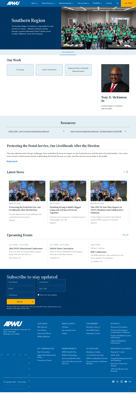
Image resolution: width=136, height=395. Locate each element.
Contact (109, 3)
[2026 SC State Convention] (68, 251)
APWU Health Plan (69, 352)
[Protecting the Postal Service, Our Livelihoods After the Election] (27, 200)
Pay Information (43, 352)
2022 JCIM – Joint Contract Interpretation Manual (36, 131)
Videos (64, 333)
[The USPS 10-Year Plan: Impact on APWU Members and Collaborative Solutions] (108, 202)
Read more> (12, 161)
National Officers (44, 333)
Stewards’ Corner (93, 333)
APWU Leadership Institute (96, 358)
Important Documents (121, 349)
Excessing (20, 70)
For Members (92, 324)
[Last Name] (51, 282)
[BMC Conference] (109, 253)
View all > (125, 235)
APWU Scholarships (69, 355)
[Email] (21, 288)
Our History (42, 330)
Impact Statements (49, 70)
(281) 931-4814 (106, 109)
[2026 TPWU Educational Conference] (27, 251)
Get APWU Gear (92, 330)
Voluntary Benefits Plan (71, 358)
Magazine (12, 220)
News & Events (47, 3)
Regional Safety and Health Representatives (78, 69)
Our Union (42, 324)
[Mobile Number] (21, 295)
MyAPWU (96, 3)
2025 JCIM (115, 355)
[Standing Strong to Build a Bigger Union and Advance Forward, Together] (68, 202)
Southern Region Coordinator (112, 106)
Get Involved (82, 3)
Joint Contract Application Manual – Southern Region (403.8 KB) (98, 131)
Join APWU (128, 3)
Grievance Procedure (119, 327)
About (33, 3)
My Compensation (45, 349)
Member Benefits (65, 3)
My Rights (115, 324)
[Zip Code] (51, 288)
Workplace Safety (93, 352)
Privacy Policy (21, 382)
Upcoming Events (68, 52)
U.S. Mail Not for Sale (94, 355)
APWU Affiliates (43, 337)
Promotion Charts (44, 360)
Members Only (93, 327)
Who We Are (42, 327)
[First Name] (21, 282)
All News (65, 327)
